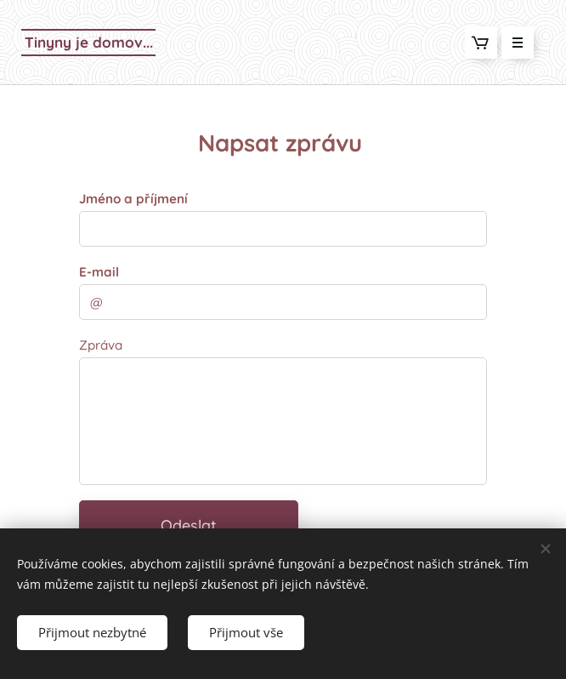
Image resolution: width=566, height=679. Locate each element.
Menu (512, 42)
